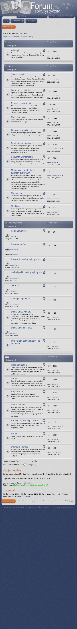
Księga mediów (18, 244)
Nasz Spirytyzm (18, 117)
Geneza (15, 285)
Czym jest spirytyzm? (21, 298)
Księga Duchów (18, 231)
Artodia (70, 507)
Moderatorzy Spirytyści (39, 485)
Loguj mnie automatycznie (14, 464)
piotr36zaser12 (14, 250)
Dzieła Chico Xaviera (21, 312)
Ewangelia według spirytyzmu (25, 259)
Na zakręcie (16, 193)
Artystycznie (17, 391)
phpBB (22, 507)
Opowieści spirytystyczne (23, 130)
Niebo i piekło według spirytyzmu (26, 272)
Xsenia (53, 109)
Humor (14, 433)
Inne (7, 357)
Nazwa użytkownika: (11, 461)
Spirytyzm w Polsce (20, 74)
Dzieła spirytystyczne (13, 223)
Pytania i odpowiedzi (21, 103)
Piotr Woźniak (56, 149)
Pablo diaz (55, 452)
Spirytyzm (9, 66)
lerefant (54, 80)
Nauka (14, 378)
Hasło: (34, 461)
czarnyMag (13, 265)
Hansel (53, 162)
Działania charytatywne (22, 143)
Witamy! (15, 50)
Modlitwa (15, 206)
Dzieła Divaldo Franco (21, 327)
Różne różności (18, 404)
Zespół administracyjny (27, 501)
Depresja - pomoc (19, 447)
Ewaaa (27, 496)
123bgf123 (13, 278)
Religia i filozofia (19, 365)
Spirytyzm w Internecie (22, 157)
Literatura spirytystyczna (22, 90)
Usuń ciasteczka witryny (45, 501)
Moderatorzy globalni (21, 485)
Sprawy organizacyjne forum (24, 420)
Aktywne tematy (27, 37)
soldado (54, 56)
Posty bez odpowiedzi (11, 37)
